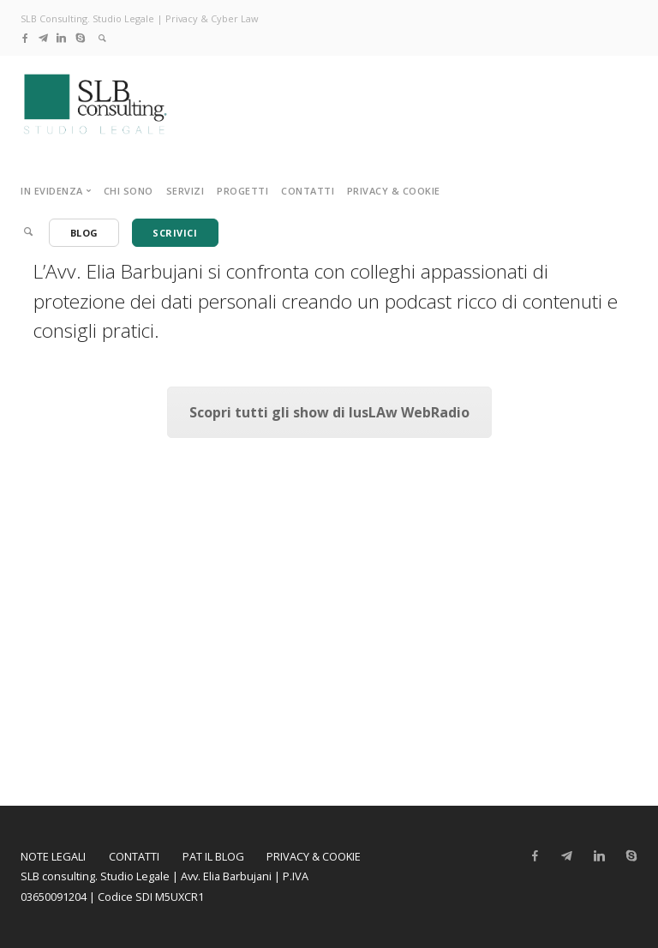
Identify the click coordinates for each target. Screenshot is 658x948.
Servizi (185, 190)
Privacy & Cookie (393, 190)
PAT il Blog (213, 856)
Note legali (53, 856)
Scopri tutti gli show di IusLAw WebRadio (329, 412)
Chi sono (128, 190)
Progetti (242, 190)
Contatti (307, 190)
